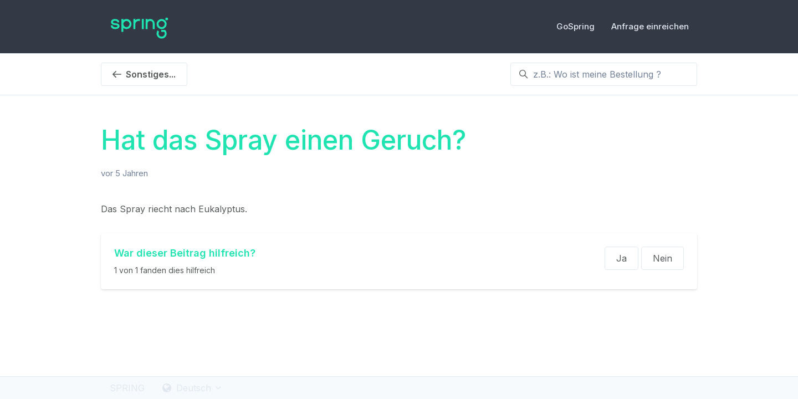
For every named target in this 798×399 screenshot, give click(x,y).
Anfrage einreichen (650, 26)
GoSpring (575, 26)
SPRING (127, 387)
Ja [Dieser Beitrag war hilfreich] (621, 258)
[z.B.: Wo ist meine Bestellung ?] (604, 74)
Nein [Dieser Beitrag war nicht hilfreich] (662, 258)
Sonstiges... (144, 74)
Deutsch (192, 387)
